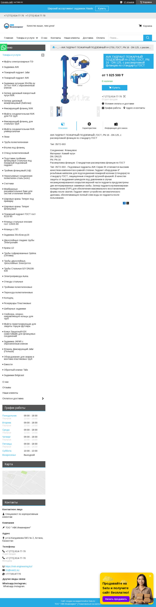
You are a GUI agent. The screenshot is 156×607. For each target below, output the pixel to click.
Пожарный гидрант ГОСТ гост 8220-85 (20, 215)
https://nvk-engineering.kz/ (18, 566)
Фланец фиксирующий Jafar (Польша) (19, 350)
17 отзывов (129, 2)
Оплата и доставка (12, 398)
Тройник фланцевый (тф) (17, 170)
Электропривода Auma (16, 276)
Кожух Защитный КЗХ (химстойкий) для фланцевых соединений (19, 333)
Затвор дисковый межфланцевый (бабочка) (17, 101)
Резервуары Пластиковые (17, 303)
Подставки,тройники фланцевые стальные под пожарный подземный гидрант (18, 161)
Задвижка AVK (11, 67)
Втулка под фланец (14, 147)
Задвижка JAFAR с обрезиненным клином (16, 342)
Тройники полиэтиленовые (18, 287)
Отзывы (6, 387)
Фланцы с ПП (11, 229)
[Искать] (147, 38)
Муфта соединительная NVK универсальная (19, 130)
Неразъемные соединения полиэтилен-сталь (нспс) (18, 177)
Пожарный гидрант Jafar (17, 72)
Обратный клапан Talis (16, 370)
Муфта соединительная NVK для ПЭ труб (19, 115)
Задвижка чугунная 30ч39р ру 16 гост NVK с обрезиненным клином (19, 85)
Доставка (88, 37)
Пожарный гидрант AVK (16, 78)
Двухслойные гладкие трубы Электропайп (19, 241)
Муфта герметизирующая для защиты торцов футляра (20, 325)
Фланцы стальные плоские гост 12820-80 (18, 222)
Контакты (56, 37)
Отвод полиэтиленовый (16, 153)
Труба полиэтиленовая (16, 142)
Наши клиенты (72, 37)
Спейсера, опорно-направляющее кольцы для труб (18, 316)
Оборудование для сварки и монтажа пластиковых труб (19, 357)
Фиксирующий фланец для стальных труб (18, 122)
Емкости (8, 364)
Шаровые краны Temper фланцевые (16, 207)
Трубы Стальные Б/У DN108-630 (19, 269)
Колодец (8, 298)
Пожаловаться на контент (89, 604)
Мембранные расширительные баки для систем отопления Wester (18, 191)
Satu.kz (92, 601)
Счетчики (9, 183)
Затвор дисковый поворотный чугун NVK (19, 94)
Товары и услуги (25, 37)
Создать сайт (7, 2)
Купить (102, 8)
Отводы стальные (13, 281)
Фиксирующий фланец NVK (18, 108)
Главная (8, 37)
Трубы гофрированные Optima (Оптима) (20, 254)
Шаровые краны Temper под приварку (19, 200)
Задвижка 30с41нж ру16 (16, 235)
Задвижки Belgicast (14, 375)
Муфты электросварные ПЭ (18, 61)
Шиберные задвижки (15, 308)
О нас (44, 37)
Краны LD (9, 248)
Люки (6, 136)
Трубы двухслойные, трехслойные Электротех (17, 262)
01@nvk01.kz (12, 570)
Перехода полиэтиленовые (18, 292)
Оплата (100, 37)
